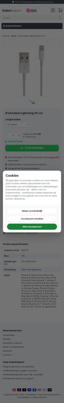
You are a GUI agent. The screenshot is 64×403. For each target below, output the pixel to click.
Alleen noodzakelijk (32, 210)
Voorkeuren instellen (32, 218)
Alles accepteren (32, 226)
